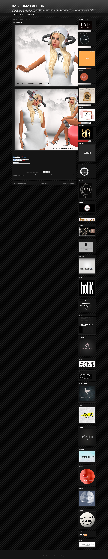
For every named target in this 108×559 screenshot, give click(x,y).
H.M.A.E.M (38, 174)
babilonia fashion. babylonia (25, 174)
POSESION (71, 174)
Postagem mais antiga (68, 183)
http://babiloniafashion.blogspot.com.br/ (23, 163)
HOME (15, 14)
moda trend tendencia (46, 174)
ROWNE (15, 175)
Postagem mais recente (19, 183)
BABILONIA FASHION (28, 6)
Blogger (63, 555)
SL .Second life (21, 175)
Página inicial (44, 183)
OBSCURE (65, 174)
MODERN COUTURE (16, 159)
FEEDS (22, 14)
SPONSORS (30, 14)
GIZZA (33, 174)
